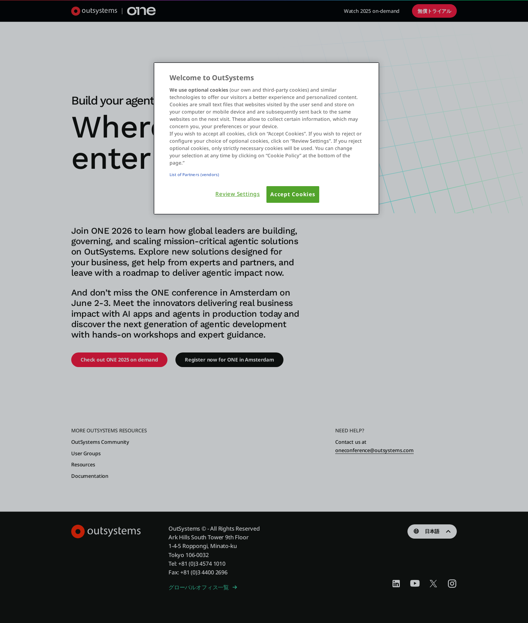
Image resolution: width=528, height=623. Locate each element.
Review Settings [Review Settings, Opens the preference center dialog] (237, 194)
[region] (266, 138)
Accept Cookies (292, 194)
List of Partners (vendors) (194, 174)
